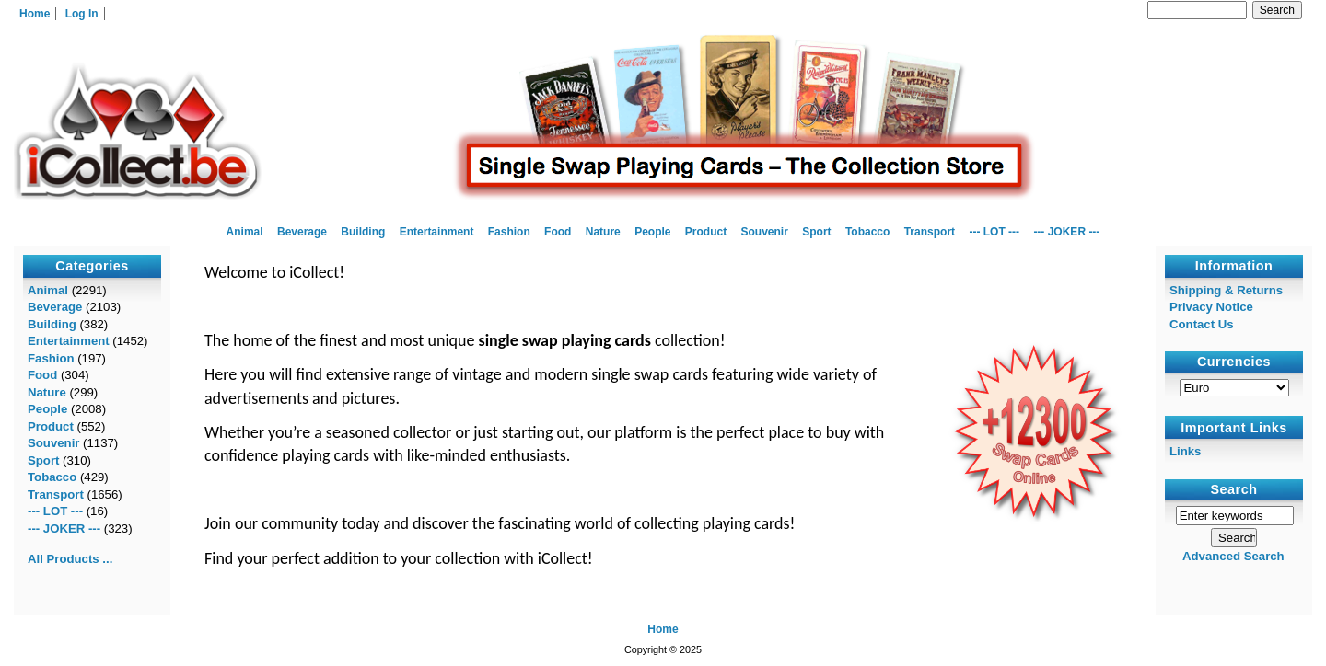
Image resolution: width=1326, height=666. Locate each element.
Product (706, 231)
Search (1234, 489)
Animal (245, 231)
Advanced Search (1233, 556)
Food (557, 231)
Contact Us (1201, 324)
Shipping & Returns (1226, 290)
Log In (82, 13)
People (652, 231)
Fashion (509, 231)
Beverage (302, 231)
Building (363, 231)
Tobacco (867, 231)
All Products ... (70, 559)
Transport (929, 231)
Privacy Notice (1211, 307)
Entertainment (437, 231)
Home (34, 13)
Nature (603, 231)
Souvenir (764, 231)
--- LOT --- (994, 231)
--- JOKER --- (1066, 231)
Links (1185, 451)
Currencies (1234, 362)
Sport (816, 231)
